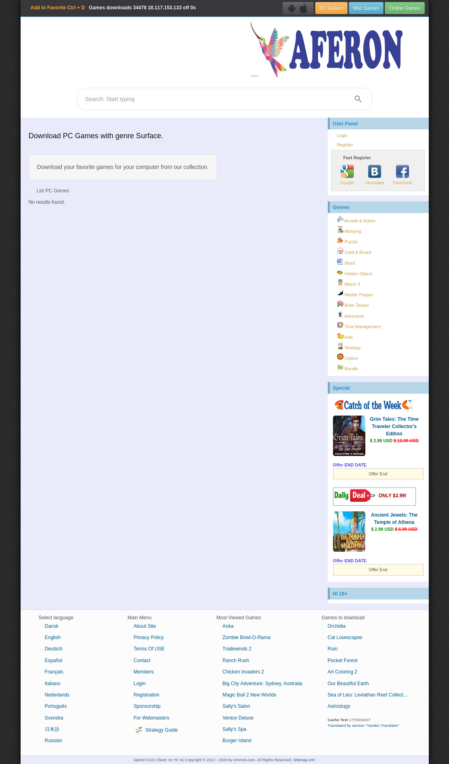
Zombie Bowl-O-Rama (247, 637)
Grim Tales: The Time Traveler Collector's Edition (394, 426)
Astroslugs (339, 706)
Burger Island (237, 740)
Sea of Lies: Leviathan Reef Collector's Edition (371, 695)
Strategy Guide (156, 730)
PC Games (331, 8)
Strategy (349, 346)
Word (346, 262)
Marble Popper (355, 293)
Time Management (359, 325)
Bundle (347, 367)
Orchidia (337, 626)
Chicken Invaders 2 (243, 672)
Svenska (54, 718)
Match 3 (348, 283)
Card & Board (354, 251)
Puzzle (347, 240)
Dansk (52, 626)
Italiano (53, 683)
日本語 (52, 729)
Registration (147, 695)
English (53, 637)
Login (342, 135)
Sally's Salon (236, 706)
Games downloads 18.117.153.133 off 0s (113, 8)
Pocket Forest (343, 660)
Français (54, 672)
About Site (145, 626)
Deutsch (54, 649)
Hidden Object (354, 272)
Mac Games (366, 8)
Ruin (333, 649)
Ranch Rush (236, 660)
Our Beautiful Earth (348, 683)
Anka (228, 626)
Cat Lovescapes (345, 637)
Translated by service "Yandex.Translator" (364, 725)
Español (53, 660)
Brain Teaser (353, 304)
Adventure (351, 315)
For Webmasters (151, 718)
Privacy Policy (149, 637)
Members (144, 672)
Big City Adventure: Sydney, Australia (262, 683)
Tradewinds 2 (237, 649)
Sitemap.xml (303, 760)
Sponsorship (147, 706)
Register (345, 144)
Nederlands (57, 695)
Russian (53, 740)
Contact (142, 660)
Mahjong (349, 230)
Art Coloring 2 (342, 672)
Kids (345, 336)
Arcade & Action (356, 219)
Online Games (404, 8)
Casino (347, 357)
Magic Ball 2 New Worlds (249, 695)
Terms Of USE (149, 649)
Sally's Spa (235, 729)
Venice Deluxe (238, 718)
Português (56, 706)
